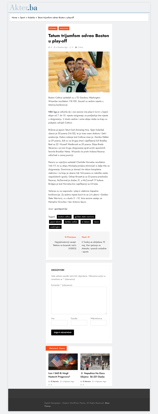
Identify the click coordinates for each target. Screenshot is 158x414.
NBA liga (52, 111)
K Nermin (55, 381)
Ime (52, 318)
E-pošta (74, 318)
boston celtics (64, 216)
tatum (96, 221)
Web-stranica (96, 318)
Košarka (52, 28)
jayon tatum (55, 221)
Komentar (61, 285)
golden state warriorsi (84, 216)
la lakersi (86, 221)
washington (55, 226)
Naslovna (64, 28)
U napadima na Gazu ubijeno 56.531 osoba (92, 374)
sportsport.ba (60, 208)
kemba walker (71, 221)
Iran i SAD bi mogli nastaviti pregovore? (59, 374)
